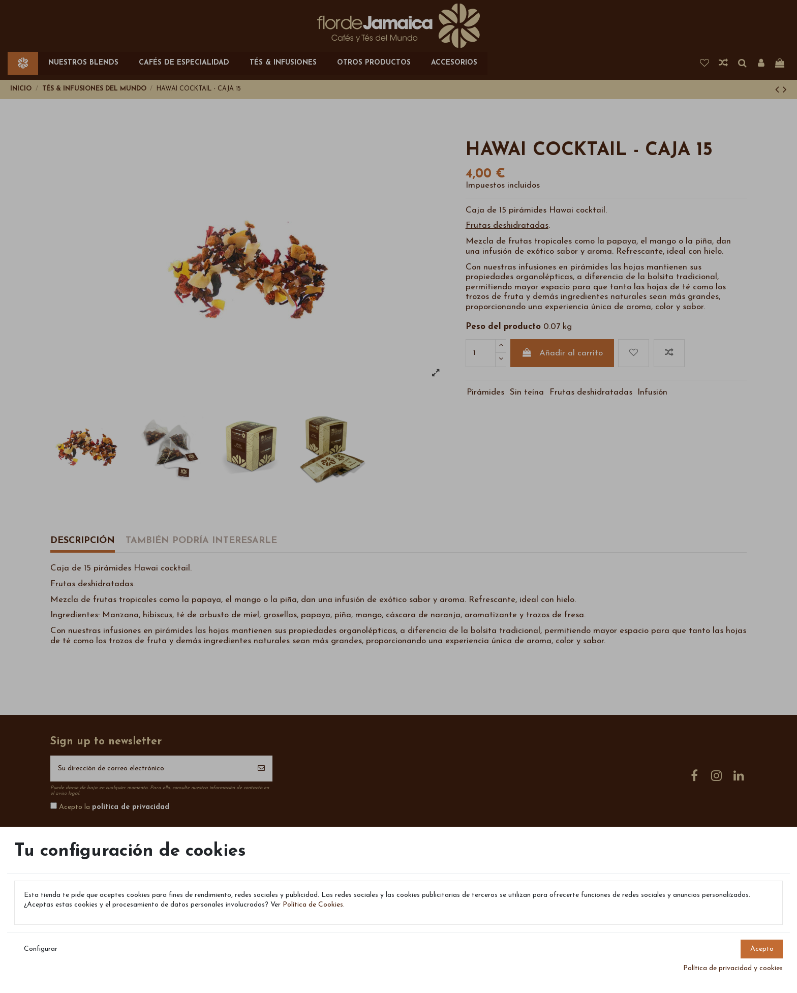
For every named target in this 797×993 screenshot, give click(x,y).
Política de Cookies (313, 905)
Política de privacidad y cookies (733, 968)
